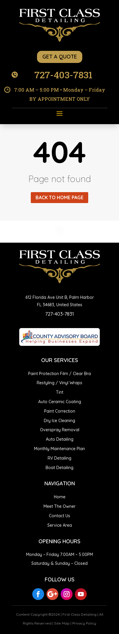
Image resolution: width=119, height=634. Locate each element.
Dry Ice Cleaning (59, 420)
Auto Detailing (59, 439)
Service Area (59, 525)
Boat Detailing (59, 467)
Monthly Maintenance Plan (59, 448)
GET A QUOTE (59, 56)
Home (59, 497)
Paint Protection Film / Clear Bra (59, 373)
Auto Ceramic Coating (59, 401)
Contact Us (59, 515)
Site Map (62, 623)
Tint (59, 392)
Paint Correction (59, 411)
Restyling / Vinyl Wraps (59, 382)
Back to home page (59, 197)
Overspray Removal (59, 429)
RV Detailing (59, 458)
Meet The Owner (59, 506)
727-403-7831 (63, 74)
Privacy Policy (84, 623)
